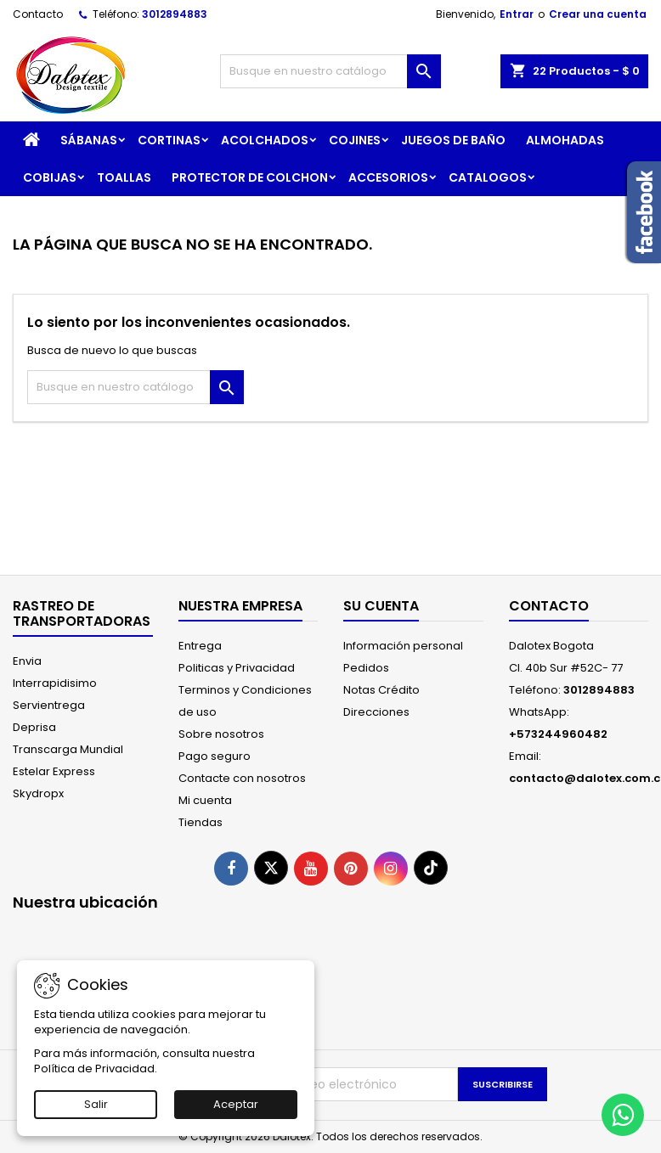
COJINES (355, 140)
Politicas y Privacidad (236, 668)
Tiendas (200, 822)
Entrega (200, 646)
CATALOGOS (488, 177)
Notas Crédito (381, 690)
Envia (27, 661)
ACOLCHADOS (264, 140)
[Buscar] (330, 71)
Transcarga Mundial (68, 749)
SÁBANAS (88, 140)
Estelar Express (54, 771)
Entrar (517, 14)
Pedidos (366, 668)
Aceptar (235, 1104)
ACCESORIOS (388, 177)
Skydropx (38, 793)
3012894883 (174, 14)
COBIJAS (49, 177)
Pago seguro (214, 756)
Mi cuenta (205, 800)
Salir (96, 1104)
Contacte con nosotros (242, 778)
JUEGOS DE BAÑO (453, 140)
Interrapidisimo (55, 683)
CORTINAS (169, 140)
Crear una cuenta (598, 14)
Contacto (38, 14)
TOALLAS (124, 177)
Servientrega (49, 705)
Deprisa (34, 727)
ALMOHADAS (565, 140)
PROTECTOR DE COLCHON (250, 177)
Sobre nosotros (221, 734)
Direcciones (376, 712)
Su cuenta (381, 606)
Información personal (403, 646)
